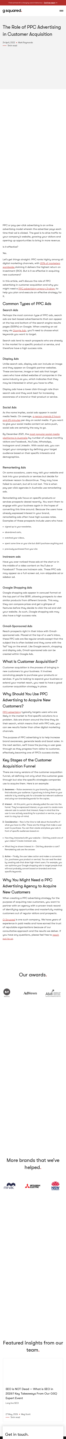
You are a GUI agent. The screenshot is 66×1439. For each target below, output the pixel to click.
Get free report (50, 3)
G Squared (9, 919)
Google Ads (19, 330)
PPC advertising (12, 712)
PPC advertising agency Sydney (36, 288)
